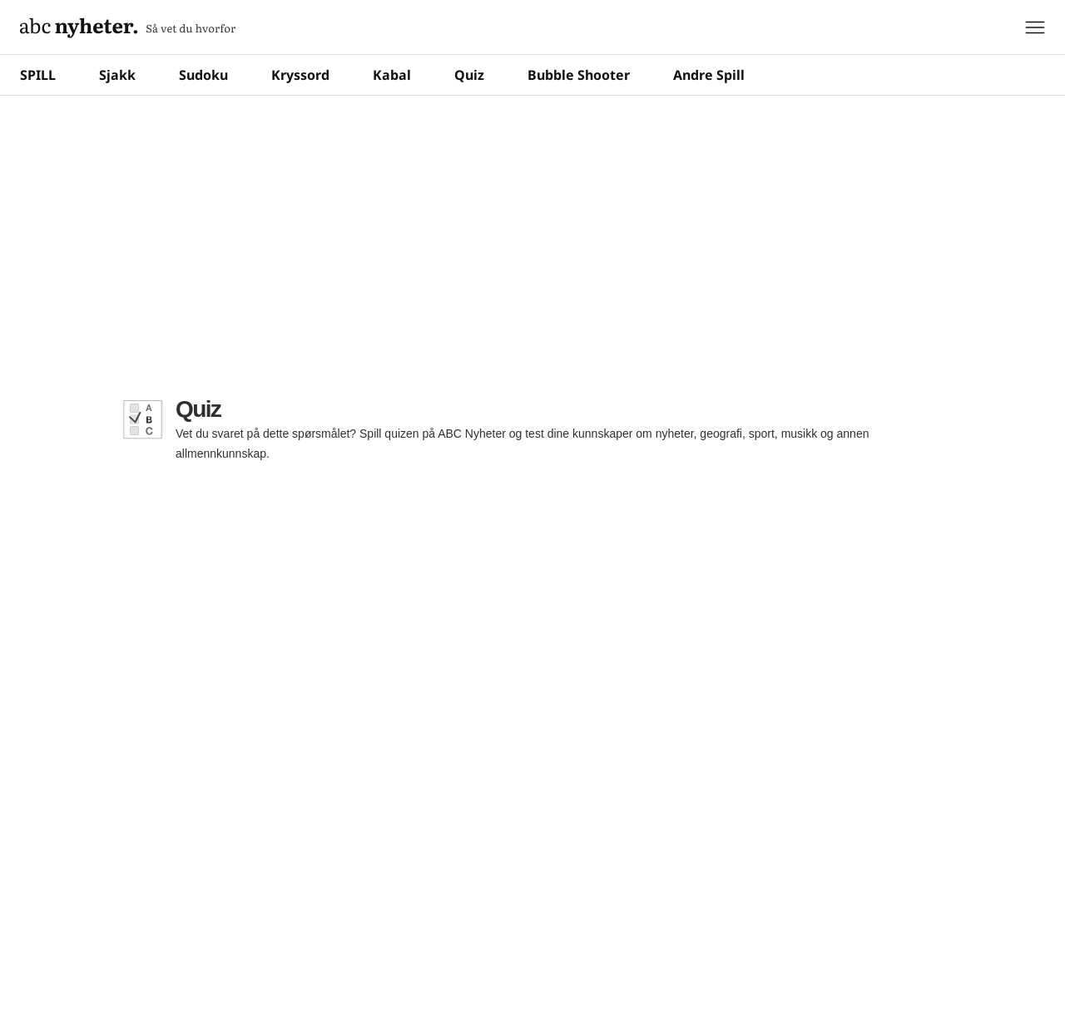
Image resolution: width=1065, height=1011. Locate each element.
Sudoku (203, 75)
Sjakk (117, 75)
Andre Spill (709, 75)
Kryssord (300, 75)
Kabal (392, 75)
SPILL (38, 75)
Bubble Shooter (579, 75)
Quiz (469, 75)
